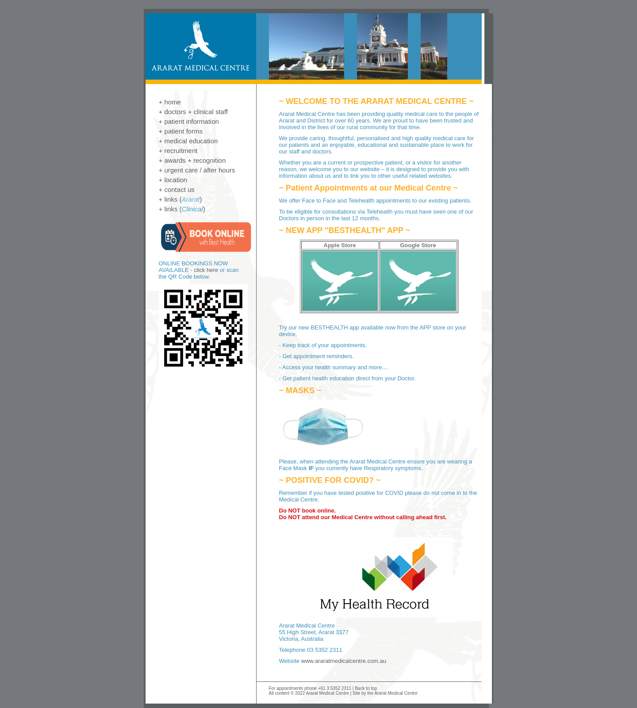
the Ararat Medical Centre (392, 693)
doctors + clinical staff (196, 111)
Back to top (366, 688)
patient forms (183, 131)
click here (206, 270)
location (175, 180)
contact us (179, 189)
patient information (191, 121)
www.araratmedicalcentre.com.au (343, 661)
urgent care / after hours (199, 170)
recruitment (180, 150)
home (172, 102)
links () (183, 199)
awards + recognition (195, 160)
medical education (191, 141)
